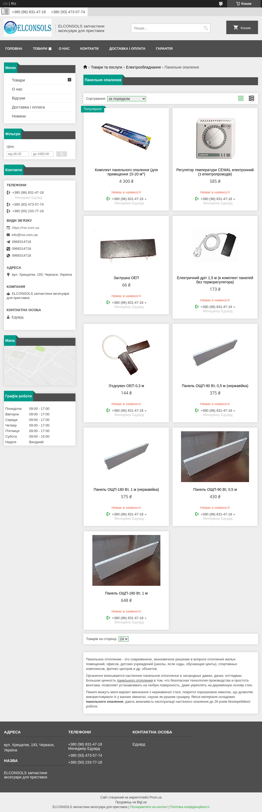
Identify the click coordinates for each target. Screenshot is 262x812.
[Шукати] (205, 28)
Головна (13, 49)
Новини (19, 116)
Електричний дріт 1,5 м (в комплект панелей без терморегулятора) (215, 280)
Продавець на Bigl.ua (131, 802)
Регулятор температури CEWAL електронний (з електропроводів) (215, 172)
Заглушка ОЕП (126, 278)
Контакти (89, 49)
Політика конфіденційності (190, 807)
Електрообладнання (143, 67)
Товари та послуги (106, 67)
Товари (40, 49)
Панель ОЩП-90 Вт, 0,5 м (215, 489)
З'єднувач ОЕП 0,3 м (126, 386)
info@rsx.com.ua (25, 235)
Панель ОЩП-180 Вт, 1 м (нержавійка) (126, 489)
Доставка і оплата (127, 49)
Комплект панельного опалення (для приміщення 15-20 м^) (126, 172)
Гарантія (164, 49)
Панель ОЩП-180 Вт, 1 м (126, 593)
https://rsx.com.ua (25, 228)
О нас (64, 49)
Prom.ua (156, 797)
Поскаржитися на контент (149, 807)
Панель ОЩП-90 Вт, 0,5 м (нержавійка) (215, 386)
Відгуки (18, 98)
